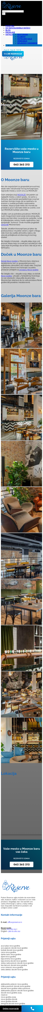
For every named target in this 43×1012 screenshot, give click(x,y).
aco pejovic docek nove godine (14, 948)
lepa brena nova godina (11, 959)
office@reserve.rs (15, 922)
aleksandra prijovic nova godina (14, 984)
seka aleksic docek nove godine (14, 969)
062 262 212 (22, 164)
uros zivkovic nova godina (12, 967)
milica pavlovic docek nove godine (15, 986)
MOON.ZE (21, 195)
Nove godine (6, 276)
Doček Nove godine (9, 261)
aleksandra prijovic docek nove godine (17, 991)
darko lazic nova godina (11, 954)
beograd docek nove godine (13, 1003)
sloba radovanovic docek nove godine (17, 963)
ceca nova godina (8, 952)
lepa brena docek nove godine (14, 961)
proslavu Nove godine (28, 270)
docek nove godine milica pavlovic (15, 988)
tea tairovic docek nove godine (14, 965)
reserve (4, 995)
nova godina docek (9, 999)
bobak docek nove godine (12, 950)
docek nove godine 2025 (11, 993)
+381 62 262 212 (13, 931)
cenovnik (4, 225)
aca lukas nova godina (10, 946)
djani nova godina (8, 957)
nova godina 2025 (8, 997)
